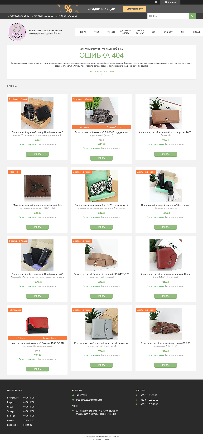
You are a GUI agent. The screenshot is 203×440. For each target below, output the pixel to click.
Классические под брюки (101, 71)
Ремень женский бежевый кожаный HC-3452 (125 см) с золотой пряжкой (101, 276)
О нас (96, 32)
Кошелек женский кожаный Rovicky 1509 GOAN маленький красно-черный (37, 345)
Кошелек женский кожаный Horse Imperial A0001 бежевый (166, 134)
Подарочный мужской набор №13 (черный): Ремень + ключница (165, 207)
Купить (37, 154)
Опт (182, 32)
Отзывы (111, 32)
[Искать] (192, 16)
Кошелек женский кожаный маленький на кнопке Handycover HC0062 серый (101, 345)
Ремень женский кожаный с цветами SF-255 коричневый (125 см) (165, 345)
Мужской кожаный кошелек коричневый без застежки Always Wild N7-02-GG (37, 207)
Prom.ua (115, 437)
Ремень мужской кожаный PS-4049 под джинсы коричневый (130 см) (101, 134)
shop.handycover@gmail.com (89, 400)
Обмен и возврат (140, 32)
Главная (82, 32)
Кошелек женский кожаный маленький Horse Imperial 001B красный (166, 276)
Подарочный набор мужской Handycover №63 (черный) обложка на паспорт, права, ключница (37, 276)
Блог (154, 32)
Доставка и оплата (125, 32)
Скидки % (168, 32)
